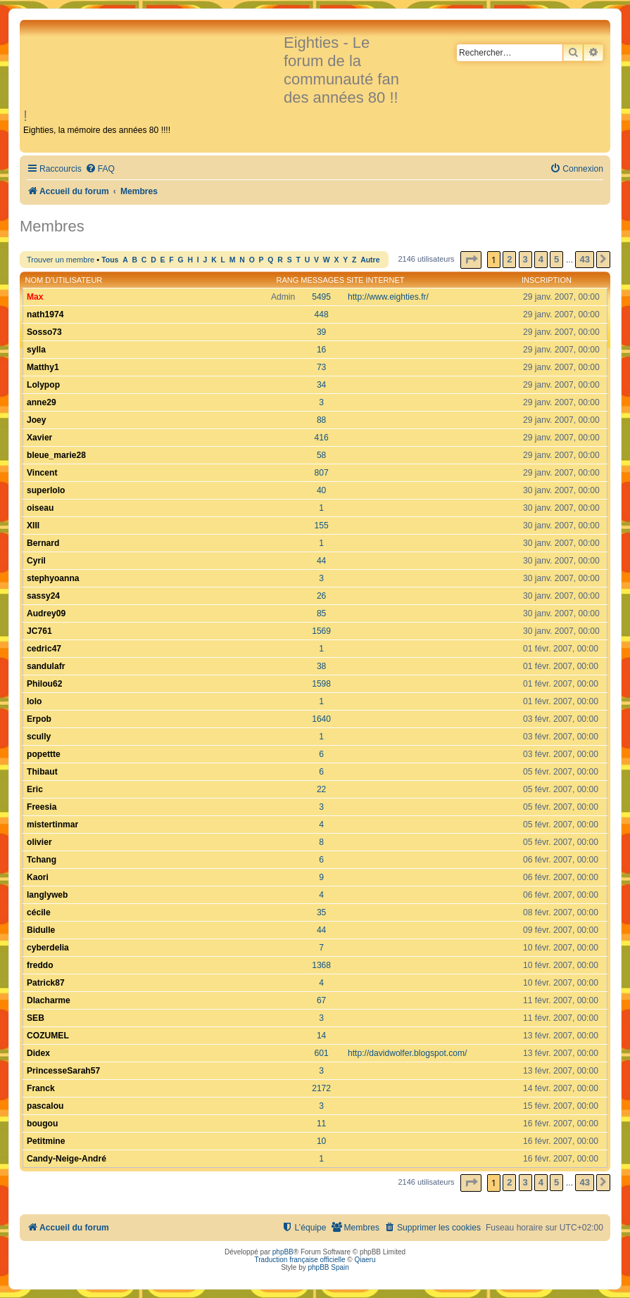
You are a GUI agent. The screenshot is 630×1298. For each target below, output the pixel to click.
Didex (38, 1053)
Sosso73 (44, 332)
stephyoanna (53, 578)
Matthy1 (43, 367)
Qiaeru (364, 1260)
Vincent (42, 473)
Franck (41, 1088)
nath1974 (45, 314)
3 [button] (525, 259)
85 (321, 613)
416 (322, 438)
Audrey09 (46, 613)
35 (321, 912)
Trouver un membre (60, 259)
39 (321, 332)
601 (322, 1053)
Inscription (547, 280)
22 (321, 789)
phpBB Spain (328, 1267)
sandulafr (46, 666)
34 (321, 385)
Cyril (36, 561)
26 (321, 596)
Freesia (41, 807)
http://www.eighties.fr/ (388, 297)
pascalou (45, 1106)
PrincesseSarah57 (63, 1071)
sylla (36, 350)
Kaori (38, 877)
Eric (35, 789)
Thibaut (42, 772)
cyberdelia (48, 948)
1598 (321, 684)
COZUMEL (48, 1036)
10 (321, 1141)
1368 (321, 965)
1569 (321, 631)
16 (321, 350)
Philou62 (44, 684)
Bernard (43, 543)
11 (321, 1123)
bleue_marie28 (56, 455)
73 (321, 367)
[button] (470, 260)
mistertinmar (52, 824)
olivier (39, 842)
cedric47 (44, 649)
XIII (33, 525)
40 (321, 490)
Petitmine (46, 1141)
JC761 (39, 631)
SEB (35, 1018)
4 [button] (540, 259)
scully (39, 737)
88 (321, 420)
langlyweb (47, 895)
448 (322, 314)
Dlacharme (48, 1000)
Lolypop (43, 385)
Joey (36, 420)
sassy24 (43, 596)
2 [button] (509, 259)
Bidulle (41, 930)
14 (321, 1036)
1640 (321, 719)
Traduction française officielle (300, 1260)
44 (321, 561)
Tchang (41, 860)
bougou (42, 1123)
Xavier (39, 438)
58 (321, 455)
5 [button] (556, 259)
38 (321, 666)
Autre (369, 260)
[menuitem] (100, 169)
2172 (321, 1088)
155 (322, 525)
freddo (40, 965)
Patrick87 (46, 983)
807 (322, 473)
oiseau (40, 508)
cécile (39, 912)
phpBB (283, 1252)
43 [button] (584, 259)
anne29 (41, 402)
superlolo (46, 490)
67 (321, 1000)
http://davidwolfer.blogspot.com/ (407, 1053)
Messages (322, 280)
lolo (34, 701)
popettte (44, 754)
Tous (109, 260)
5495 (321, 297)
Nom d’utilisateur (64, 280)
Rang (287, 280)
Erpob (39, 719)
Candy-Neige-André (66, 1159)
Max (35, 297)
